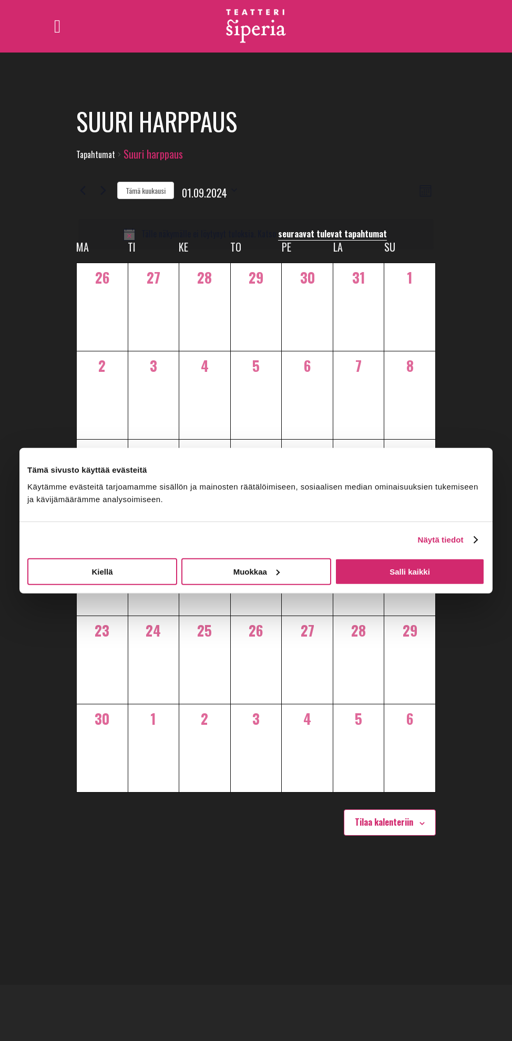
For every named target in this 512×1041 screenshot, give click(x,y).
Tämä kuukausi (146, 190)
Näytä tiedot (441, 539)
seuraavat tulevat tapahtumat (332, 233)
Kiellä (101, 571)
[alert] (256, 234)
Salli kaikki (410, 571)
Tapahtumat (95, 155)
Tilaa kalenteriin (384, 822)
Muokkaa (256, 571)
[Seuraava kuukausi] (103, 190)
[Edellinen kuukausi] (82, 190)
